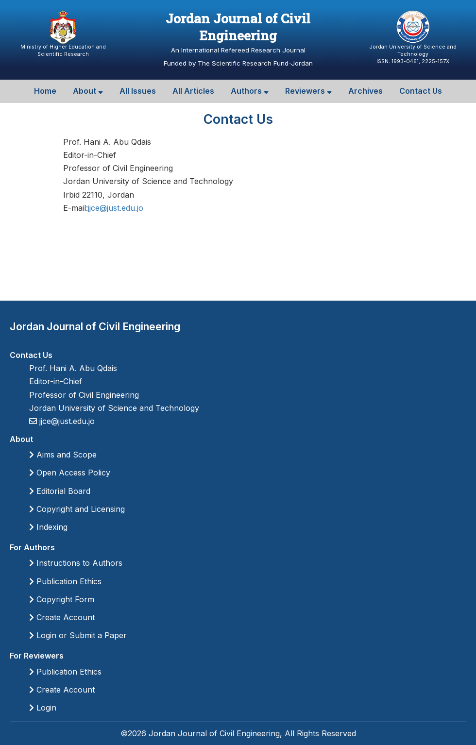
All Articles (193, 91)
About (88, 91)
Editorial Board (59, 491)
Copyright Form (61, 599)
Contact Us (420, 91)
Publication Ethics (65, 581)
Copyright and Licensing (77, 509)
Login (42, 707)
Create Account (62, 617)
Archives (365, 91)
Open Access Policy (69, 472)
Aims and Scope (63, 454)
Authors (250, 91)
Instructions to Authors (75, 563)
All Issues (137, 91)
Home (45, 91)
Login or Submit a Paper (78, 635)
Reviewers (308, 91)
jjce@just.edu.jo (115, 208)
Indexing (48, 527)
